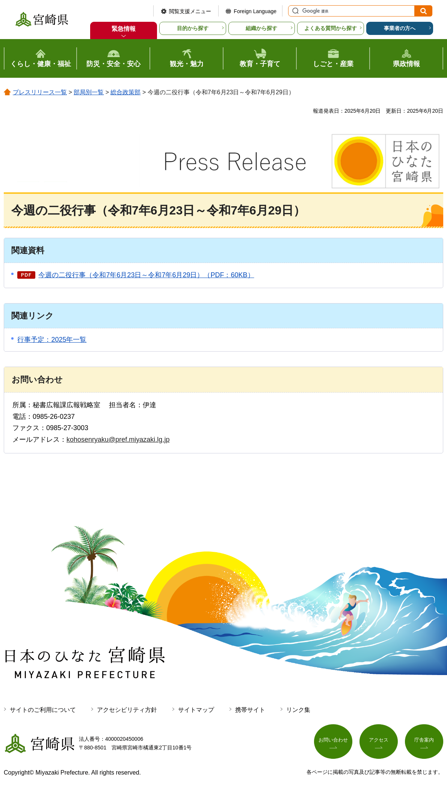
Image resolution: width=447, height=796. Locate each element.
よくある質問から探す (330, 28)
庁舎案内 (424, 742)
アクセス (378, 742)
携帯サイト (250, 710)
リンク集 (298, 710)
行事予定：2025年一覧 (51, 339)
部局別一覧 (89, 92)
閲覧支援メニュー (190, 11)
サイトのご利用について (43, 710)
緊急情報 (124, 29)
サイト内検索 (294, 11)
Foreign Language (255, 11)
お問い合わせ (333, 742)
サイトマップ (196, 710)
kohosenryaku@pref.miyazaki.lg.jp (117, 439)
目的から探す (192, 28)
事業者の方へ (399, 28)
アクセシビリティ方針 (127, 710)
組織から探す (261, 28)
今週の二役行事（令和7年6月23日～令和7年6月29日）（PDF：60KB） (146, 275)
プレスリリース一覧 (40, 92)
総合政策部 (125, 92)
